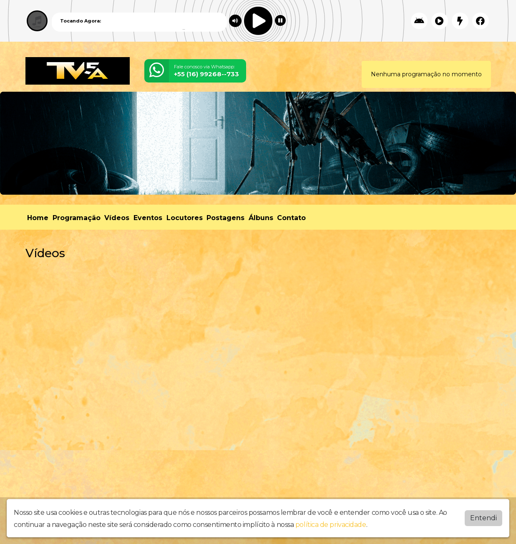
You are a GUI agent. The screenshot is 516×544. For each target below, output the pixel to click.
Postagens (225, 218)
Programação (77, 218)
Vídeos (116, 218)
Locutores (184, 218)
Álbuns (261, 218)
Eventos (147, 218)
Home (37, 218)
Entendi (483, 518)
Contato (291, 218)
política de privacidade (330, 525)
